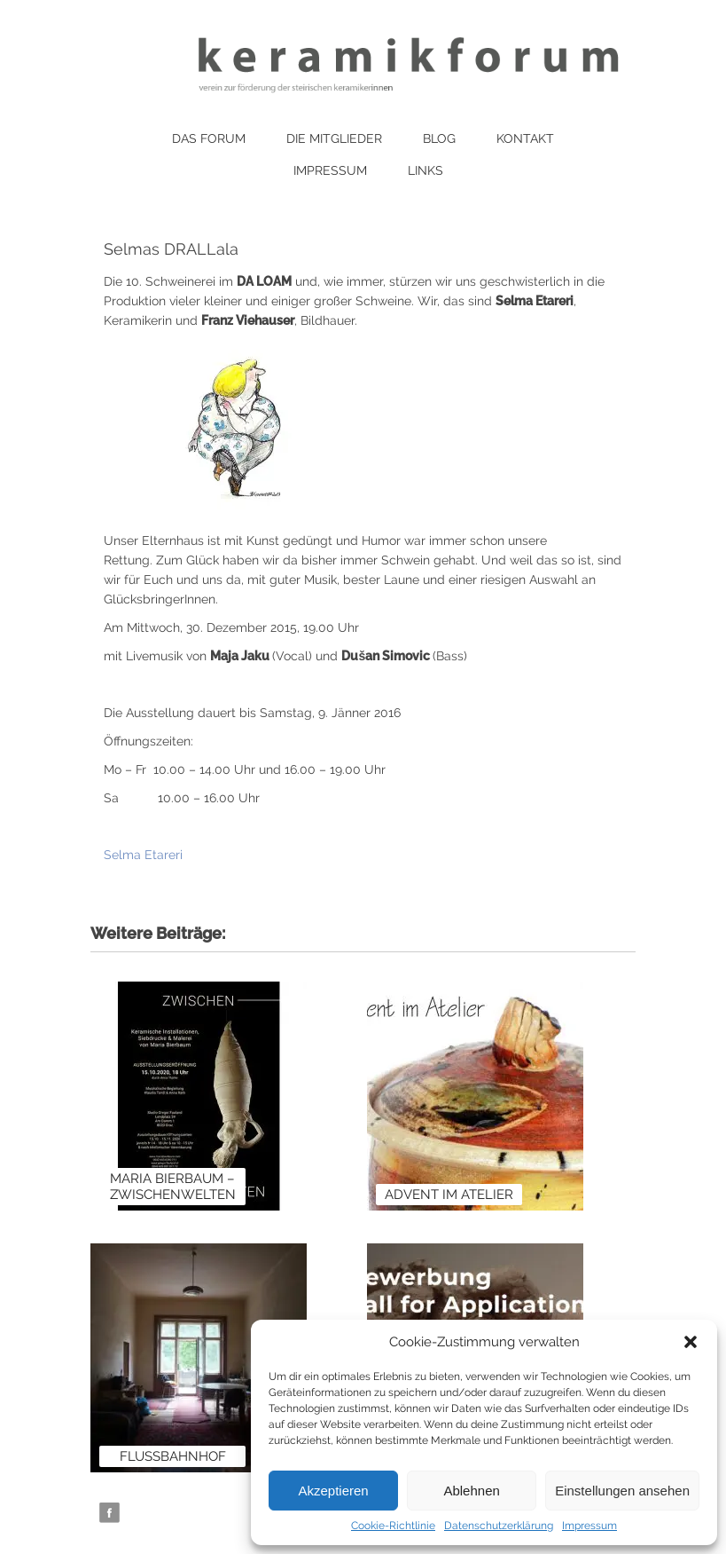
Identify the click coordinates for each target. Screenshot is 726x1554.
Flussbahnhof (173, 1456)
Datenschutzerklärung (498, 1525)
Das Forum (209, 138)
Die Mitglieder (334, 138)
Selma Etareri (143, 855)
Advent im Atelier (449, 1195)
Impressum (589, 1525)
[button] (690, 1342)
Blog (439, 138)
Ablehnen (471, 1490)
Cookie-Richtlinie (393, 1525)
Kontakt (525, 138)
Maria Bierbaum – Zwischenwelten (173, 1187)
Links (425, 170)
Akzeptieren (333, 1490)
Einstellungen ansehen (622, 1490)
